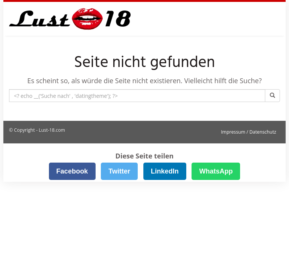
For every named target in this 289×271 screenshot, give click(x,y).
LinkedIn (165, 171)
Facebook (72, 171)
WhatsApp (216, 171)
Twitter (119, 171)
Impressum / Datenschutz (248, 132)
